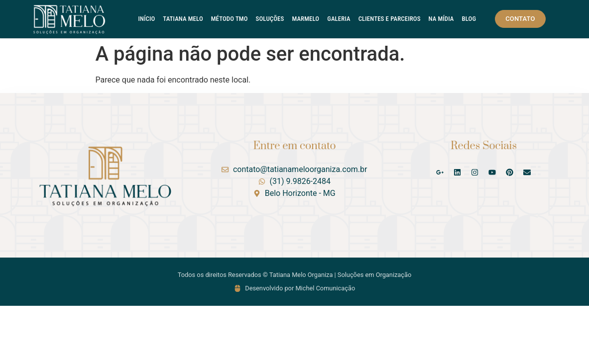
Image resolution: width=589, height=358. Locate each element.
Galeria (338, 18)
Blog (469, 18)
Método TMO (229, 18)
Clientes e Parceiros (389, 18)
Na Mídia (441, 18)
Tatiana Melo (183, 18)
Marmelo (305, 18)
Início (146, 18)
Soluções (270, 18)
